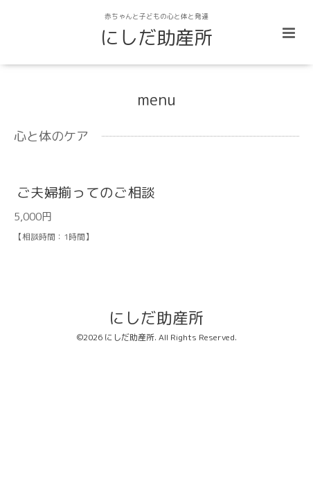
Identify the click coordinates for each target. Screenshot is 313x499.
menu (156, 99)
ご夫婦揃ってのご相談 (86, 192)
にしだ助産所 (156, 37)
